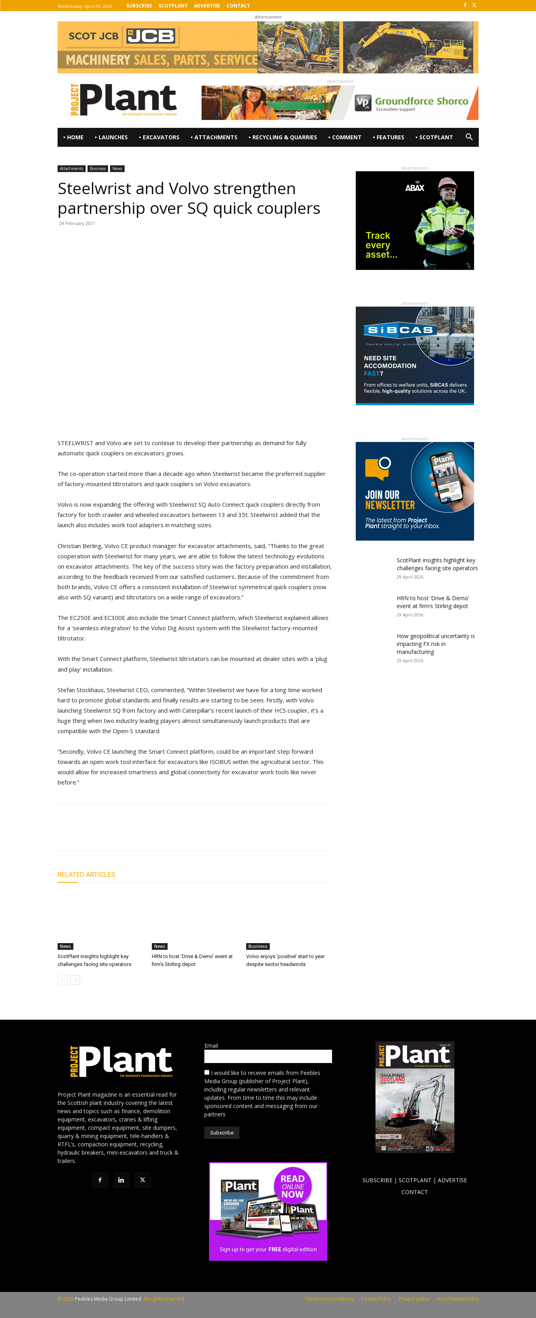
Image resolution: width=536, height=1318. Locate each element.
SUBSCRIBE (377, 1180)
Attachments (71, 168)
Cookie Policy (376, 1299)
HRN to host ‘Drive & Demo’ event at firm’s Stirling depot (433, 602)
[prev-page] (62, 980)
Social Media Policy (458, 1299)
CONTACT (415, 1192)
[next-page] (75, 980)
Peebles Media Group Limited (108, 1299)
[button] (469, 137)
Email (211, 1045)
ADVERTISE (452, 1180)
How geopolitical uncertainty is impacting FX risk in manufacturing (436, 643)
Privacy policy (414, 1299)
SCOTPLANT (415, 1180)
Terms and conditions (329, 1299)
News (117, 168)
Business (98, 168)
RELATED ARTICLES (86, 874)
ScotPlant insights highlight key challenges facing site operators (437, 564)
